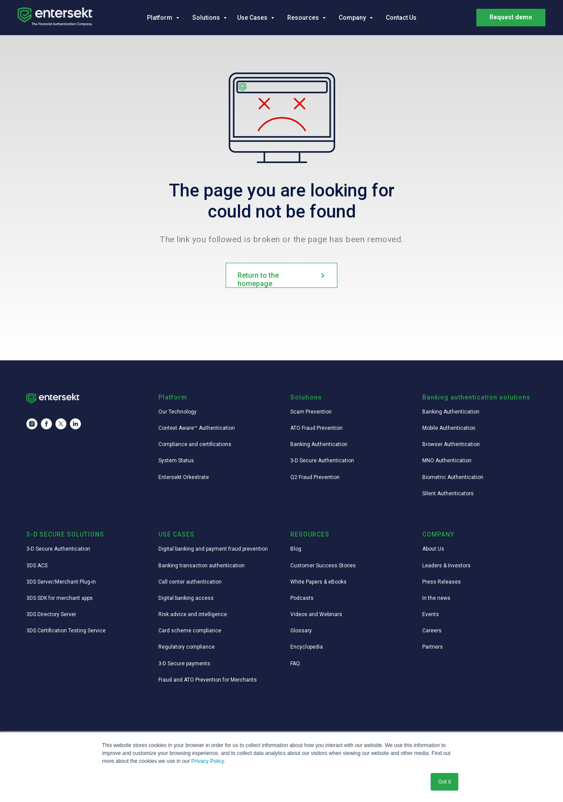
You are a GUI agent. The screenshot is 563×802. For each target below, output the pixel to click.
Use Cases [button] (253, 17)
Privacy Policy (207, 761)
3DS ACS (37, 565)
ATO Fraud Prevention (316, 428)
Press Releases (441, 582)
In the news (436, 598)
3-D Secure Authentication (322, 460)
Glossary (301, 631)
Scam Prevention (311, 412)
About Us (433, 549)
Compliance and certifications (194, 444)
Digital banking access (186, 598)
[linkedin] (75, 423)
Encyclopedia (306, 647)
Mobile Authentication (448, 428)
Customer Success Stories (323, 565)
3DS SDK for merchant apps (59, 598)
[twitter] (60, 423)
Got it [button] (444, 782)
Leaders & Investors (446, 565)
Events (430, 614)
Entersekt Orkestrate (183, 477)
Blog (295, 549)
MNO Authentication (447, 460)
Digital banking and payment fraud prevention (213, 549)
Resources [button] (303, 17)
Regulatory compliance (186, 647)
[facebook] (46, 423)
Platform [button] (160, 17)
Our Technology (177, 412)
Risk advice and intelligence (192, 614)
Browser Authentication (451, 444)
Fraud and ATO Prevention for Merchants (207, 680)
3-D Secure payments (184, 663)
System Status (176, 460)
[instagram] (31, 423)
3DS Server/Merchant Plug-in (61, 582)
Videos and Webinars (316, 614)
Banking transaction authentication (201, 565)
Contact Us (401, 17)
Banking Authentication (318, 444)
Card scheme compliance (189, 631)
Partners (432, 647)
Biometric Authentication (452, 477)
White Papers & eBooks (318, 582)
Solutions (206, 17)
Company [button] (353, 17)
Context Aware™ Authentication (196, 428)
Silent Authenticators (448, 493)
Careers (432, 631)
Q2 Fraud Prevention (315, 477)
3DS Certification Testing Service (66, 631)
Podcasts (302, 598)
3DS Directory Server (51, 614)
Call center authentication (190, 582)
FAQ (295, 663)
